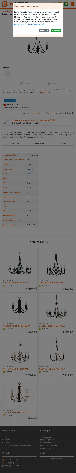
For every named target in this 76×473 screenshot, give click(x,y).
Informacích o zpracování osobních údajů (29, 24)
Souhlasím (56, 30)
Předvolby (44, 30)
